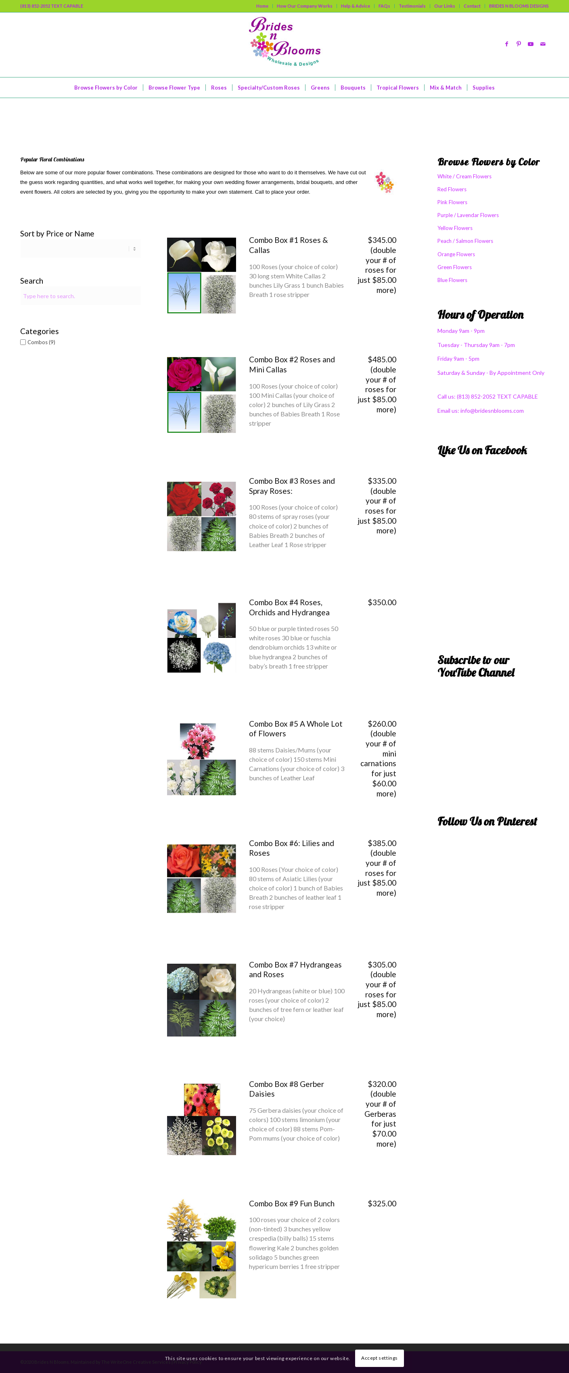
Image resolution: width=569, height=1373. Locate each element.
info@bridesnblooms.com (492, 410)
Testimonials (412, 5)
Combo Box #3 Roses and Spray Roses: (292, 485)
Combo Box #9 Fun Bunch (292, 1203)
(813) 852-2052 (477, 396)
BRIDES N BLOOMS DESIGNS (519, 5)
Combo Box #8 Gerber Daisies (286, 1089)
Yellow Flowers (455, 228)
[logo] (284, 45)
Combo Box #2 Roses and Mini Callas (292, 364)
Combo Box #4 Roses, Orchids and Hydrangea (289, 607)
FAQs (384, 5)
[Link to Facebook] (506, 45)
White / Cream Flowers (464, 176)
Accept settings (379, 1358)
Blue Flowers (452, 280)
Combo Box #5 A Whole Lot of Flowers (296, 728)
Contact (472, 5)
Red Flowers (451, 189)
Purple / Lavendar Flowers (468, 215)
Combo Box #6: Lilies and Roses (291, 848)
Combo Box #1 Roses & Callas (288, 245)
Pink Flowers (452, 202)
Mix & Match (52, 117)
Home (262, 5)
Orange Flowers (456, 254)
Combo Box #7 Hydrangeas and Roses (295, 969)
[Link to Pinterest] (519, 45)
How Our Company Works (305, 5)
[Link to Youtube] (531, 45)
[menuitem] (262, 6)
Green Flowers (454, 267)
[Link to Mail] (543, 45)
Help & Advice (355, 5)
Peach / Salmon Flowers (465, 241)
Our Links (444, 5)
